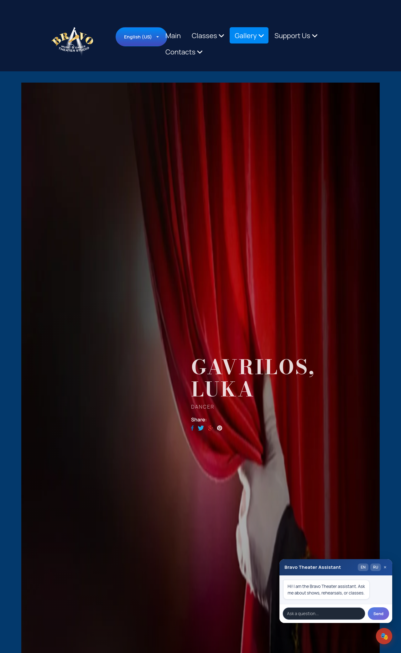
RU (375, 567)
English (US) (138, 36)
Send (378, 613)
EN (363, 567)
